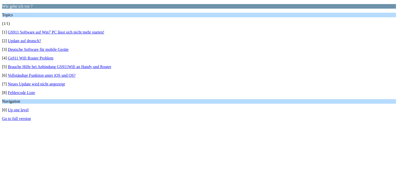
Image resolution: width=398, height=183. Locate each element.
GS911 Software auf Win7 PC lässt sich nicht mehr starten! (56, 32)
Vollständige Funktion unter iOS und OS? (42, 75)
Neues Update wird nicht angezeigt (36, 84)
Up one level (18, 110)
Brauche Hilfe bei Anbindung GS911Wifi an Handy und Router (59, 67)
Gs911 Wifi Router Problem (30, 58)
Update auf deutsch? (24, 41)
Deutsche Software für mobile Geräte (38, 49)
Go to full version (16, 118)
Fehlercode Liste (21, 92)
